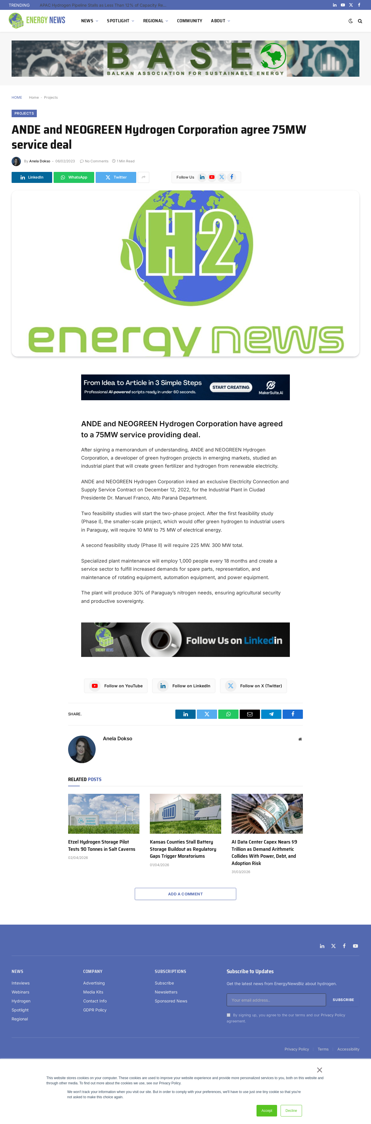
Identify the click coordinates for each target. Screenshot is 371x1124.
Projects (51, 97)
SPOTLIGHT (118, 20)
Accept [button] (266, 1111)
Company (92, 971)
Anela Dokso (39, 161)
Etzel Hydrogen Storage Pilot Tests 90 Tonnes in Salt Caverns (101, 845)
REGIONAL (153, 20)
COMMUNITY (190, 20)
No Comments (94, 161)
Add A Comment (185, 894)
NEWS (87, 20)
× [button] (319, 1069)
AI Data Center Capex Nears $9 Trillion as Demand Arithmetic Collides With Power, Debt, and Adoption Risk (264, 852)
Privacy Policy (333, 1015)
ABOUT (218, 20)
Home (34, 97)
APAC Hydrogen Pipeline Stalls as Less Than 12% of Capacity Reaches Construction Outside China (105, 5)
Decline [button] (291, 1111)
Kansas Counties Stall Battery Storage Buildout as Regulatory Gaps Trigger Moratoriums (183, 848)
